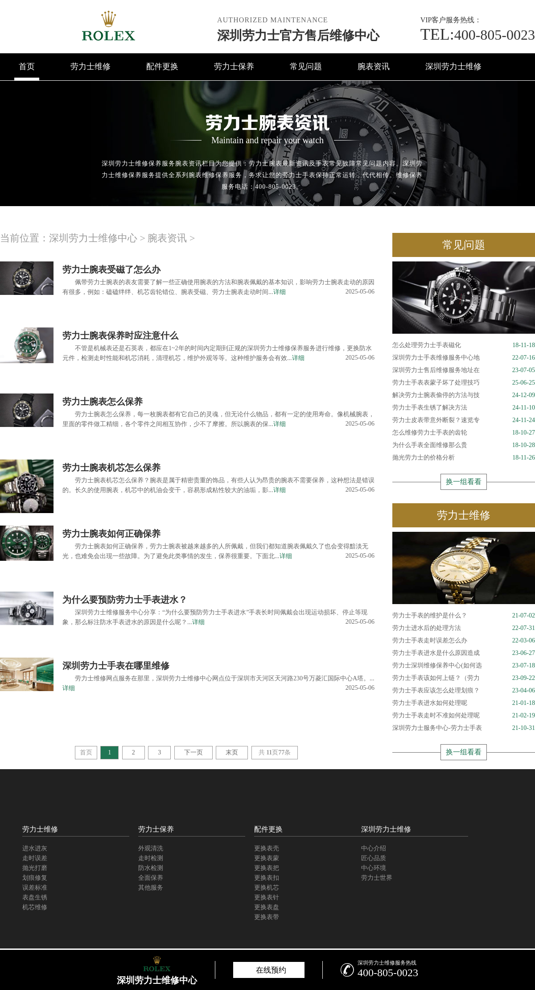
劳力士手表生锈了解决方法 (463, 408)
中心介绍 (373, 848)
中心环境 (373, 868)
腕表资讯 (374, 66)
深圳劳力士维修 (453, 66)
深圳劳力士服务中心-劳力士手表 (463, 728)
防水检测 (150, 868)
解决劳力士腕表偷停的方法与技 (463, 395)
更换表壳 (266, 848)
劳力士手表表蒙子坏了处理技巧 (463, 383)
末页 (232, 752)
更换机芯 (266, 887)
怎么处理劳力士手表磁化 (463, 345)
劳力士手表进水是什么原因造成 (463, 653)
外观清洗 (150, 848)
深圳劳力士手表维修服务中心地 (463, 358)
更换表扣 (266, 877)
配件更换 (162, 66)
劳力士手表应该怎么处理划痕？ (463, 690)
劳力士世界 (376, 877)
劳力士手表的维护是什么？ (463, 615)
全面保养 (150, 877)
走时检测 (150, 858)
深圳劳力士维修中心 (93, 238)
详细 (279, 292)
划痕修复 (34, 877)
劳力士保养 (234, 66)
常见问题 (306, 66)
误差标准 (34, 887)
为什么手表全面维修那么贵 (463, 445)
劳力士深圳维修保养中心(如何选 (463, 665)
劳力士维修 (90, 66)
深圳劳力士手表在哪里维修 (115, 666)
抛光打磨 (34, 868)
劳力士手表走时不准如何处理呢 (463, 715)
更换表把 (266, 868)
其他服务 (150, 887)
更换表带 (266, 917)
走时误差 (34, 858)
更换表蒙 (266, 858)
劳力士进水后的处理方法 (463, 628)
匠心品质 (373, 858)
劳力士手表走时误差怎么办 (463, 640)
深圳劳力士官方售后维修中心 (298, 35)
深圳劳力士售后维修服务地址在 (463, 370)
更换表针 (266, 897)
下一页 (193, 752)
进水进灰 (34, 848)
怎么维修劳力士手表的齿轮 (463, 433)
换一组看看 (464, 481)
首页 (27, 66)
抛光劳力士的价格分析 (463, 458)
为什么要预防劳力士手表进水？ (124, 600)
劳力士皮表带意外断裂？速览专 (463, 420)
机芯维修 (34, 907)
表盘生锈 (34, 897)
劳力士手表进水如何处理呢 (463, 703)
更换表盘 (266, 907)
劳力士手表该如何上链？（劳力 (463, 678)
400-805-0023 (477, 35)
